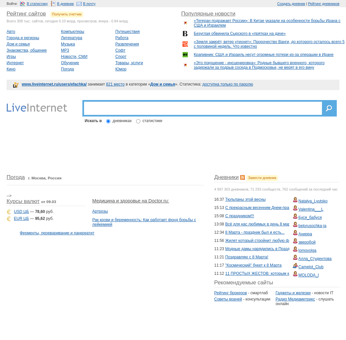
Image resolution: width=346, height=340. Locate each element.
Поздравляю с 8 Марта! (246, 257)
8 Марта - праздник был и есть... (254, 232)
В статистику (37, 4)
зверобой (307, 242)
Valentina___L (311, 209)
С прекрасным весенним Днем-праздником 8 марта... (274, 207)
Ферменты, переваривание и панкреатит (57, 233)
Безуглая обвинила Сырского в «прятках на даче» (240, 33)
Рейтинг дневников (323, 4)
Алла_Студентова (315, 258)
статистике (152, 120)
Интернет (15, 63)
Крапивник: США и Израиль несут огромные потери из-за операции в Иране (263, 54)
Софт (120, 50)
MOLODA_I (309, 275)
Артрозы (100, 211)
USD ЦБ (21, 211)
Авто (11, 31)
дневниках (122, 120)
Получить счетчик (67, 14)
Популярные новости (208, 14)
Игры (11, 56)
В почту (89, 4)
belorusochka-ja (313, 225)
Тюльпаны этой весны (245, 199)
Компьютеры (72, 31)
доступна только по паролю (227, 84)
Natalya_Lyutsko (313, 201)
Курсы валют (23, 201)
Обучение (70, 63)
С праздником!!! (239, 216)
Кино (11, 69)
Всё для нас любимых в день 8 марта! (260, 224)
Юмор (121, 69)
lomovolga (308, 250)
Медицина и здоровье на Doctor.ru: (130, 200)
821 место (115, 84)
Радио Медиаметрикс (295, 299)
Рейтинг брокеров (230, 293)
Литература (71, 38)
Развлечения (127, 44)
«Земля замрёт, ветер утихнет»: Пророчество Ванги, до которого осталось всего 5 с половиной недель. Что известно (269, 44)
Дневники (226, 177)
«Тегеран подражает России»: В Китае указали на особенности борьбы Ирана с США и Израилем (267, 23)
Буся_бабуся (310, 217)
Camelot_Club (311, 267)
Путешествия (127, 31)
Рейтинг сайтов (26, 14)
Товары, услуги (129, 63)
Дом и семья (18, 44)
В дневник (65, 4)
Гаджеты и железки (292, 293)
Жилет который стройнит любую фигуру (262, 240)
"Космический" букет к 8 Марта (253, 265)
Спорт (121, 56)
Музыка (68, 44)
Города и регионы (23, 38)
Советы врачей (228, 299)
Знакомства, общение (27, 50)
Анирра (305, 234)
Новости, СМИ (74, 56)
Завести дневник (262, 178)
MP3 (65, 50)
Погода (67, 69)
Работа (122, 38)
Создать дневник (291, 4)
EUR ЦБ (21, 218)
